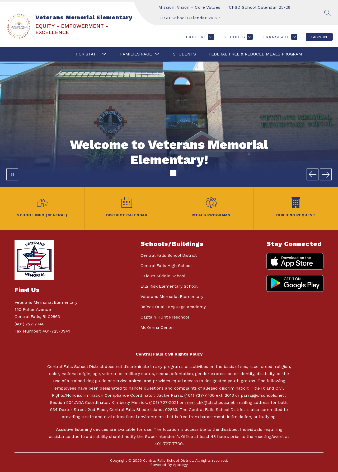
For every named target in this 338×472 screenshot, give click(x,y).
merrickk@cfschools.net (209, 402)
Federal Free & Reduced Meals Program (255, 54)
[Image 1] (165, 173)
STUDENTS (184, 54)
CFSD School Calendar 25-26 (259, 7)
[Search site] (327, 13)
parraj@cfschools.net (262, 395)
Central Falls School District (168, 255)
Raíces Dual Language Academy (173, 306)
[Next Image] (326, 174)
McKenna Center (157, 327)
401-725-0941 (56, 331)
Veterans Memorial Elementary (171, 296)
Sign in (319, 36)
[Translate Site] (279, 37)
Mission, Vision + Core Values (189, 7)
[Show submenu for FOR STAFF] (87, 54)
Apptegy (180, 464)
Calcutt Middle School (162, 275)
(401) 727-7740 (30, 323)
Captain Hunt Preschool (164, 317)
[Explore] (199, 37)
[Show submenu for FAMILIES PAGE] (136, 54)
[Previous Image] (312, 174)
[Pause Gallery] (12, 174)
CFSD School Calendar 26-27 (189, 17)
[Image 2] (173, 173)
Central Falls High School (166, 265)
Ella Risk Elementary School (169, 286)
